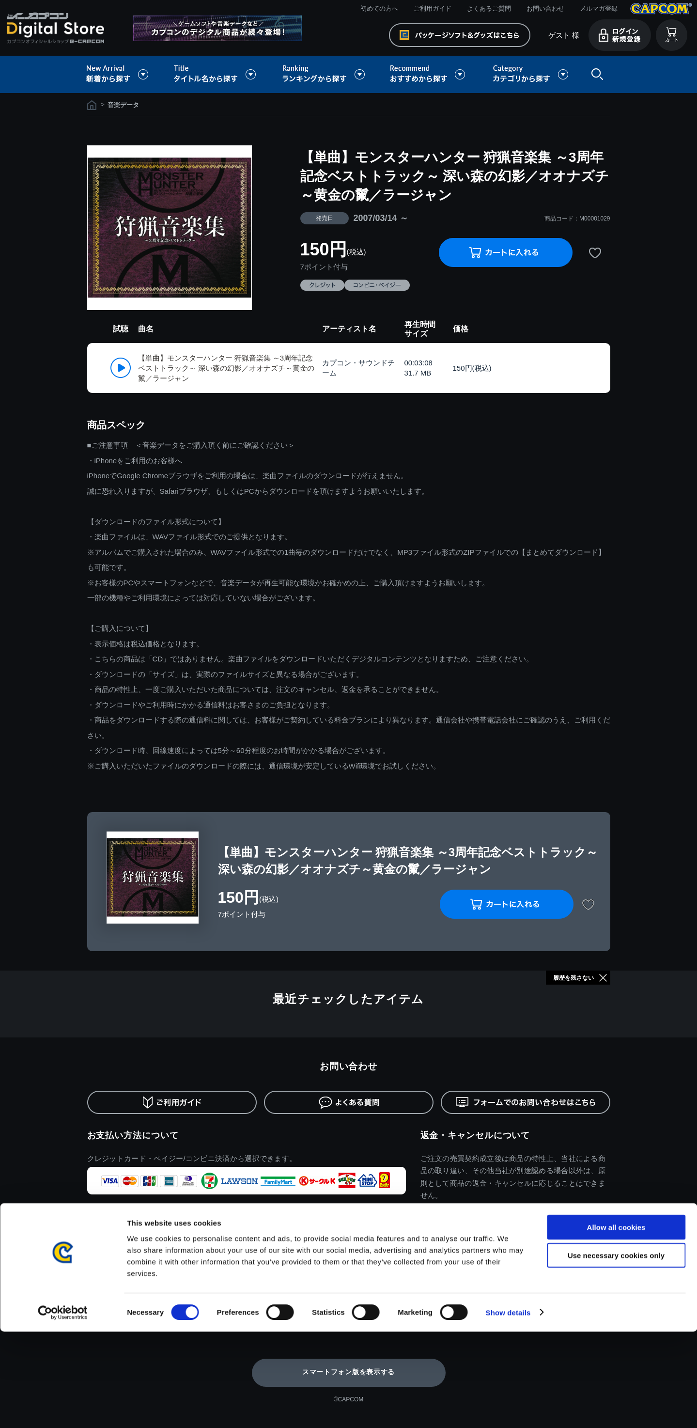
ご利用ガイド (432, 8)
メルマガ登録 (599, 8)
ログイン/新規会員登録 (333, 1259)
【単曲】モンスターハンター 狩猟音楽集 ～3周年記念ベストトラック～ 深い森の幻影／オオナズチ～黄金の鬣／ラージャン (226, 368)
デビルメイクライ (539, 1274)
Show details (508, 1409)
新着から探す (124, 74)
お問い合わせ (545, 8)
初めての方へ (379, 8)
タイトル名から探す (216, 74)
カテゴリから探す (530, 74)
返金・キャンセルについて (475, 1135)
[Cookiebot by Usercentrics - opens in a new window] (62, 1409)
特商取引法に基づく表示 (122, 1274)
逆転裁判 (526, 1288)
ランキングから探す (324, 74)
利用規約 (100, 1259)
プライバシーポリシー (119, 1288)
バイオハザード (429, 1274)
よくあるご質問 (489, 8)
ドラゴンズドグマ (539, 1259)
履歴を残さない (573, 977)
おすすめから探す (429, 74)
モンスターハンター (436, 1259)
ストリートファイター (439, 1288)
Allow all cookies (616, 1323)
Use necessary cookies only (616, 1352)
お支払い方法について (133, 1135)
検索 (595, 74)
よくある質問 (213, 1288)
